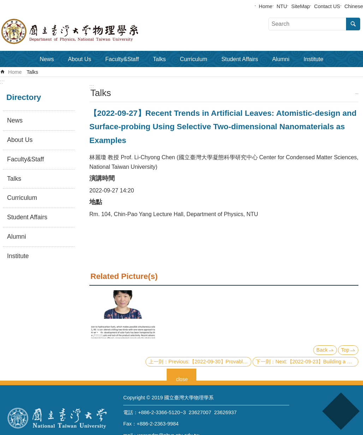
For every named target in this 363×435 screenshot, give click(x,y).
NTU (281, 6)
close (182, 378)
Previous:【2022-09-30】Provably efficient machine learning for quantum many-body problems (209, 361)
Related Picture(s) (123, 276)
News (47, 59)
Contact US (327, 6)
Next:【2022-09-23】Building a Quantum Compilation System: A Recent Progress (316, 361)
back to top (340, 411)
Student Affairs (239, 59)
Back (322, 350)
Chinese (353, 6)
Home (265, 6)
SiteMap (300, 6)
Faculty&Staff (122, 59)
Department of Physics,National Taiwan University (88, 31)
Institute (313, 59)
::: (2, 82)
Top (345, 350)
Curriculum (193, 59)
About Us (79, 59)
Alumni (281, 59)
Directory (23, 97)
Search (353, 24)
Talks (159, 59)
